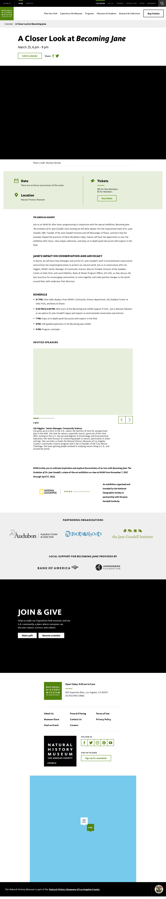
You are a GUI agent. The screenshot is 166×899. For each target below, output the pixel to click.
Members (151, 3)
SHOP (142, 3)
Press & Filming (78, 715)
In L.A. (111, 3)
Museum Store (51, 721)
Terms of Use (102, 715)
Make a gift (27, 642)
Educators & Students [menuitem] (106, 13)
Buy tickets (153, 13)
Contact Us (76, 721)
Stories (120, 3)
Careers (74, 727)
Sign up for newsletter (96, 760)
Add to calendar (30, 55)
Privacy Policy (103, 721)
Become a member (51, 642)
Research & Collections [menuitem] (129, 13)
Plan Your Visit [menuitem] (50, 13)
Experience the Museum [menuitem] (71, 13)
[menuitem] (7, 3)
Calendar (100, 3)
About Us (49, 715)
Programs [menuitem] (89, 13)
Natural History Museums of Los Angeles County (74, 891)
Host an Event (51, 727)
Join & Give (131, 3)
